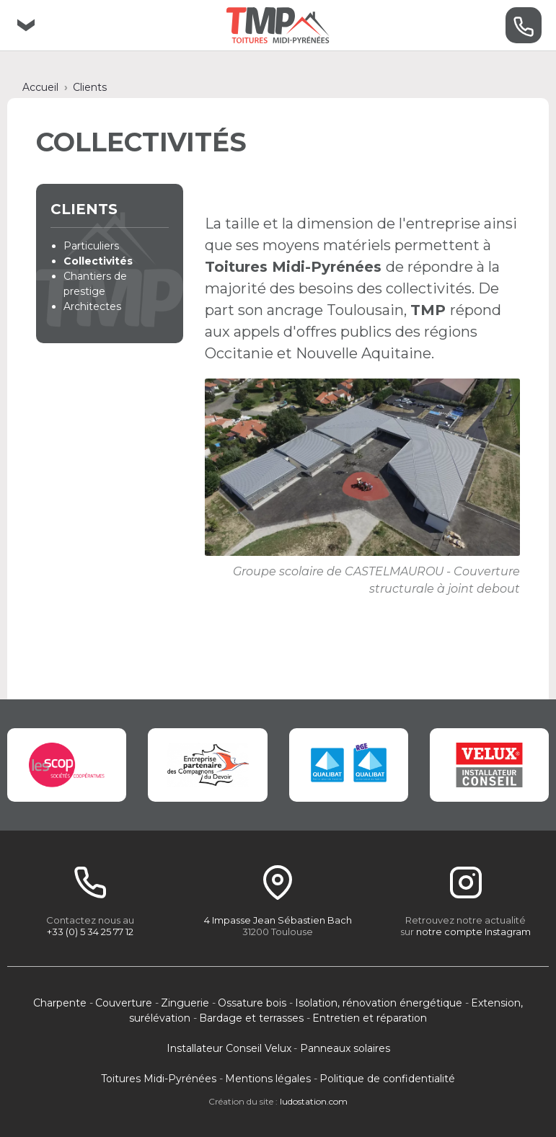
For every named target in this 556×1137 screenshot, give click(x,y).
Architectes (92, 306)
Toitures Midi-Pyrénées (158, 1078)
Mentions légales (268, 1078)
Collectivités (98, 261)
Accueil (40, 87)
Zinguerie (185, 1002)
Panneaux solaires (345, 1048)
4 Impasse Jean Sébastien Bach (278, 920)
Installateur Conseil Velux (229, 1048)
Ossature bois (252, 1002)
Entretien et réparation (369, 1018)
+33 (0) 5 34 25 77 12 (90, 931)
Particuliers (91, 245)
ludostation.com (314, 1101)
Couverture (123, 1002)
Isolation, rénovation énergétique (378, 1002)
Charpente (60, 1002)
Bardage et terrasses (251, 1018)
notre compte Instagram (473, 931)
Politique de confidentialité (387, 1078)
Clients (90, 87)
